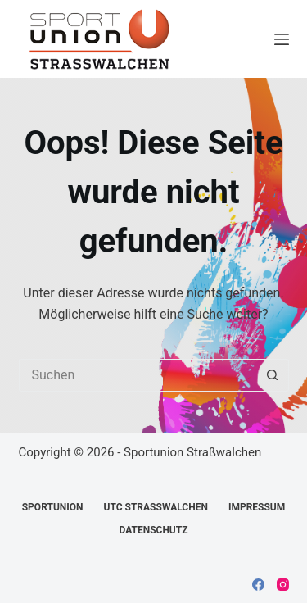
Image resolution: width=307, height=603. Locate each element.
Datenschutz (153, 530)
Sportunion (53, 507)
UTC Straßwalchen (156, 507)
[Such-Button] (272, 375)
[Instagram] (283, 584)
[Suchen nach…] (137, 375)
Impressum (256, 507)
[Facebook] (258, 584)
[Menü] (281, 39)
